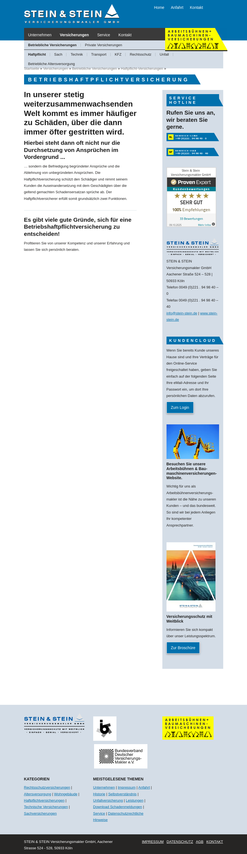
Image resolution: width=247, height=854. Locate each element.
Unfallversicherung (108, 800)
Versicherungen (74, 35)
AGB (199, 842)
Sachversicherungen (40, 813)
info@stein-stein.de (182, 313)
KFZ (118, 54)
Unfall (164, 54)
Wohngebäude (65, 794)
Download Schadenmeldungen (117, 807)
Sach (58, 54)
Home (159, 7)
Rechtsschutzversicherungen (47, 787)
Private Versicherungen (103, 45)
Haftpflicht (37, 54)
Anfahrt (177, 7)
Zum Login (180, 407)
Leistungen (135, 800)
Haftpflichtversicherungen (44, 800)
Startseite (31, 68)
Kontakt (196, 7)
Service (103, 35)
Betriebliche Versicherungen (52, 45)
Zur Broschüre (183, 648)
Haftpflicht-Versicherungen (142, 68)
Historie (99, 794)
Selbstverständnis (122, 794)
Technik (77, 54)
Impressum (127, 787)
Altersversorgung (37, 794)
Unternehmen (40, 35)
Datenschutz (180, 842)
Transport (98, 54)
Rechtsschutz (140, 54)
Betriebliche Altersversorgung (51, 64)
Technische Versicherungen (46, 807)
